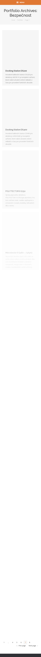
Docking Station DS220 (16, 71)
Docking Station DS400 (16, 129)
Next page (32, 646)
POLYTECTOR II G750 (15, 191)
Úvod (13, 20)
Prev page (22, 646)
